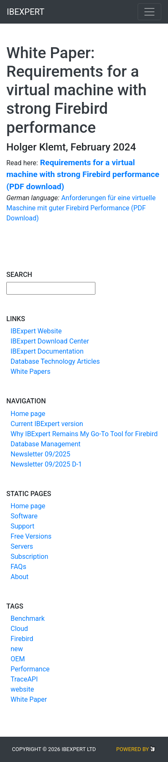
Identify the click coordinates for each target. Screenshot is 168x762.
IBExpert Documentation (47, 351)
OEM (18, 659)
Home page (28, 414)
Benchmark (28, 618)
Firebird (22, 639)
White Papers (30, 372)
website (22, 689)
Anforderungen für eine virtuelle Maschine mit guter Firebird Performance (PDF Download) (81, 208)
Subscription (29, 557)
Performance (30, 669)
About (20, 577)
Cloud (19, 629)
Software (24, 516)
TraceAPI (24, 679)
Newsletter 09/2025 (40, 454)
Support (22, 526)
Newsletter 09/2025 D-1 (46, 464)
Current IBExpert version (47, 424)
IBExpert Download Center (50, 341)
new (17, 649)
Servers (22, 546)
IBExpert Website (36, 331)
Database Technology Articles (55, 361)
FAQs (18, 567)
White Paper (29, 699)
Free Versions (31, 536)
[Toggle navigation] (149, 11)
